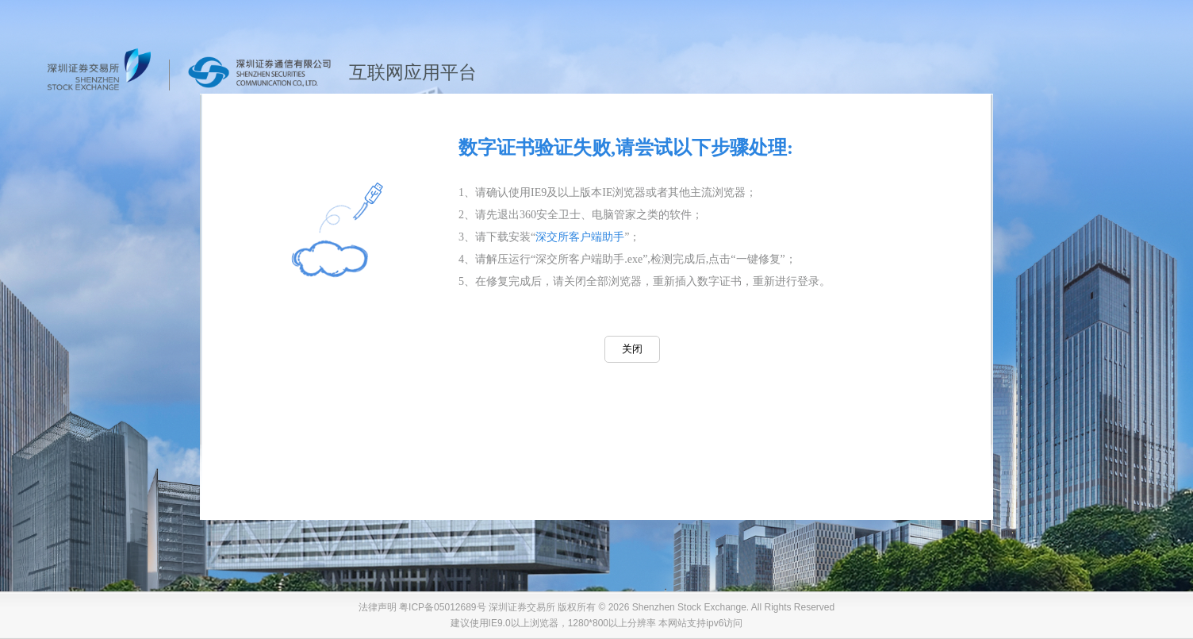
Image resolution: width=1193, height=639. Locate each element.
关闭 (632, 349)
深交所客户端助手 (579, 237)
